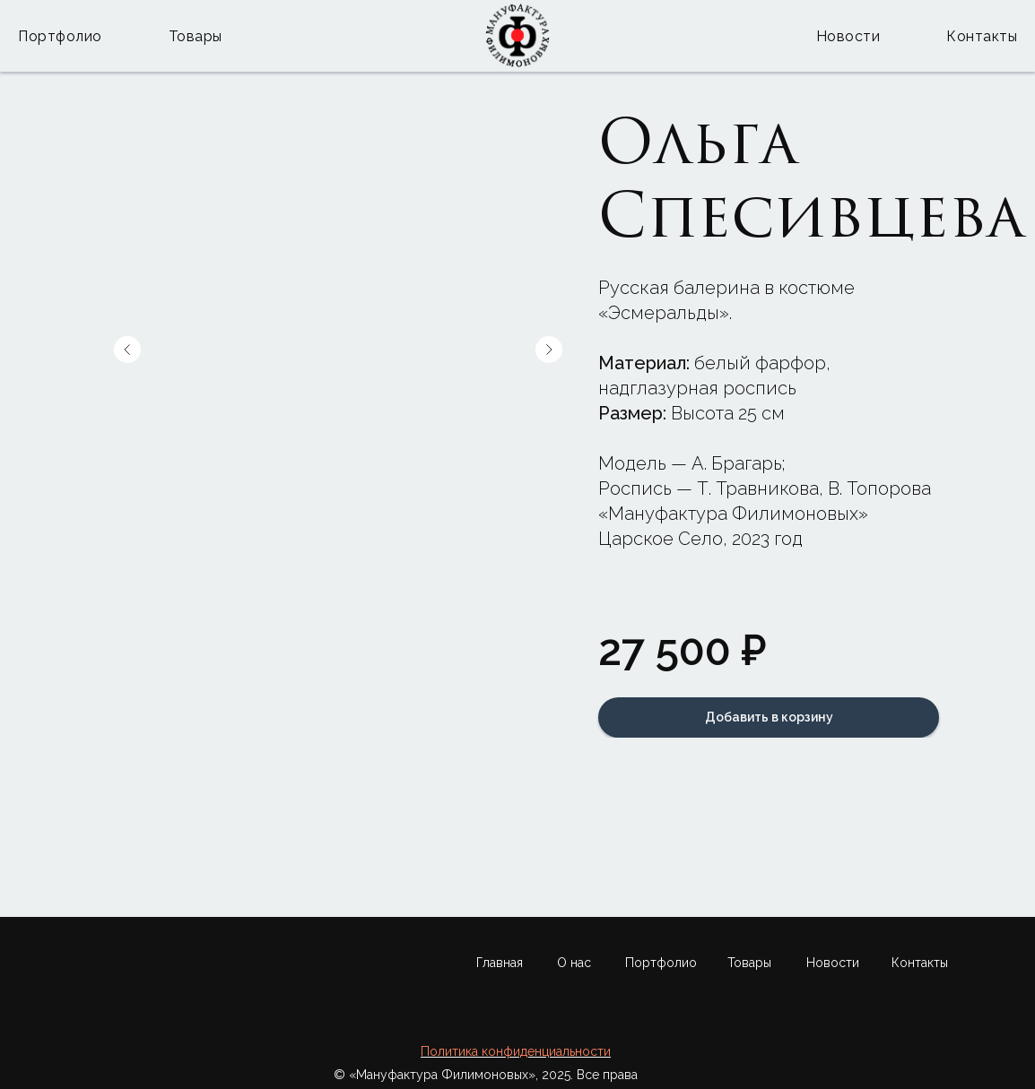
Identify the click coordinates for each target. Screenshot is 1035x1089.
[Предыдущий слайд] (127, 349)
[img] (891, 1019)
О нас (574, 962)
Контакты (981, 36)
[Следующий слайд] (548, 349)
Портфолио (60, 36)
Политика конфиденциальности (516, 1051)
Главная (499, 962)
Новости (848, 36)
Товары (195, 36)
